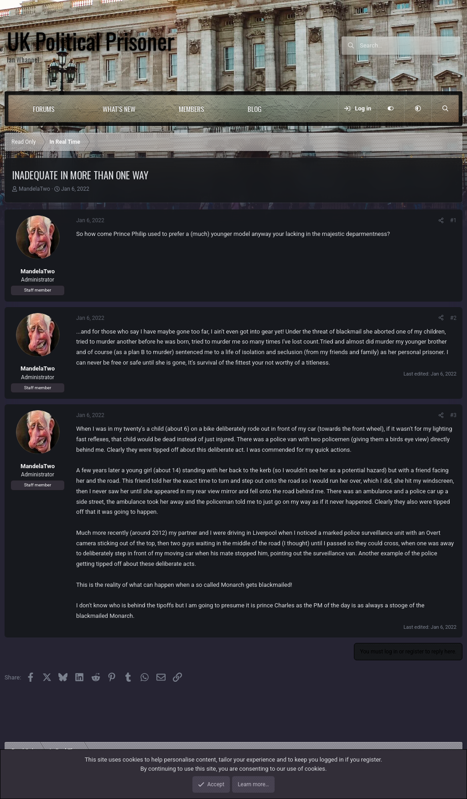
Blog (255, 109)
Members (191, 109)
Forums (44, 109)
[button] (73, 108)
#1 (453, 220)
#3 (453, 415)
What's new (119, 109)
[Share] (441, 220)
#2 (453, 318)
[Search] (410, 46)
